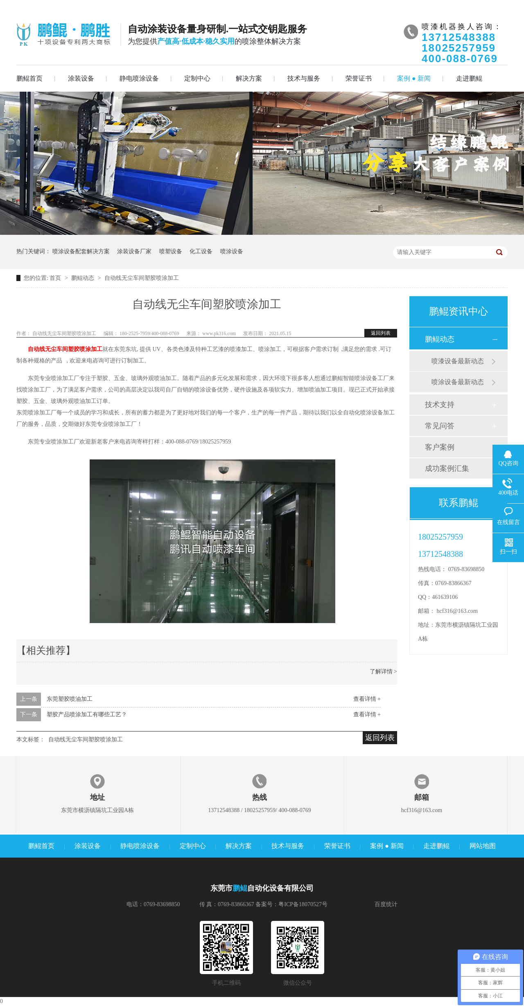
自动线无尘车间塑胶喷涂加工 (141, 278)
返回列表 (381, 333)
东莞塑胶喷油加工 (70, 699)
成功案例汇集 (447, 468)
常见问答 (439, 426)
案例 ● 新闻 (414, 78)
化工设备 (201, 251)
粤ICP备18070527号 (303, 904)
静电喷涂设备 (139, 78)
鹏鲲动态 (83, 278)
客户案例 (439, 447)
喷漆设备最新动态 (457, 361)
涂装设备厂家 (134, 251)
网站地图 (483, 845)
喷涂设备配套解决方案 (81, 251)
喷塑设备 (170, 251)
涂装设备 (81, 78)
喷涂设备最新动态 (457, 381)
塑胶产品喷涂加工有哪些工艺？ (87, 714)
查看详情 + (367, 699)
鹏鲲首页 (29, 78)
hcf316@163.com (457, 611)
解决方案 (249, 78)
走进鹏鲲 (469, 78)
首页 (56, 278)
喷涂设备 (231, 251)
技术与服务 (303, 78)
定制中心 (197, 78)
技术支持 (439, 405)
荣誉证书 (359, 78)
